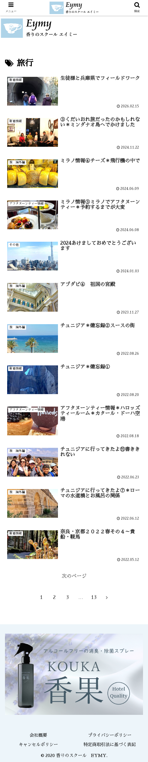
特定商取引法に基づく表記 (110, 744)
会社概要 (38, 735)
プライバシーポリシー (109, 735)
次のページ (74, 576)
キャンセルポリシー (38, 744)
